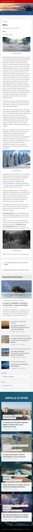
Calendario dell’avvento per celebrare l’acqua (16, 270)
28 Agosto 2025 (7, 459)
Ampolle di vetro (8, 416)
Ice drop (5, 21)
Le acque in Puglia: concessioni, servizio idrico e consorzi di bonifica (21, 340)
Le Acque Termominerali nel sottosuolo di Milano (16, 263)
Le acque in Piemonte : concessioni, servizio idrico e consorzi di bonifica (20, 327)
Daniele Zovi (9, 254)
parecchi (23, 213)
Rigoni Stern (25, 254)
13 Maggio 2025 (7, 489)
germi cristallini (25, 185)
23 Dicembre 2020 (8, 28)
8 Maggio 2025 (7, 519)
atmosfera (11, 183)
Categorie (4, 373)
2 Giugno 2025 (14, 331)
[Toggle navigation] (3, 13)
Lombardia (21, 300)
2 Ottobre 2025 (7, 429)
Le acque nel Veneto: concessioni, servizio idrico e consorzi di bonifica (20, 353)
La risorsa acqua (10, 6)
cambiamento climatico (21, 445)
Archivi (3, 382)
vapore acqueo (20, 181)
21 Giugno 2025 (7, 307)
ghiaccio (16, 254)
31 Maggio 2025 (15, 357)
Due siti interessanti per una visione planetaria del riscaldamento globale (15, 516)
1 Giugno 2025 (14, 344)
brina (6, 185)
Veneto (28, 349)
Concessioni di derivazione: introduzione (19, 365)
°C (4, 185)
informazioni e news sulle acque (12, 450)
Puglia (28, 336)
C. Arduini (16, 28)
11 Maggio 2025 (15, 368)
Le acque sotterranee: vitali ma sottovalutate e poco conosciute (14, 456)
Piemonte (13, 323)
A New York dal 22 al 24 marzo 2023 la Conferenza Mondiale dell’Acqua (16, 486)
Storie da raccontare (9, 418)
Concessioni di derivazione (10, 300)
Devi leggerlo (18, 416)
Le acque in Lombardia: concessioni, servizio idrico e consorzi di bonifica (15, 304)
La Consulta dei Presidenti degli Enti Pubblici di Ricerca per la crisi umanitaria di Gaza (15, 424)
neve (13, 174)
